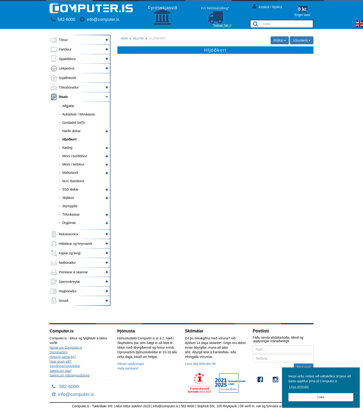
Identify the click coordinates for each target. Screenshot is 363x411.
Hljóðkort (69, 139)
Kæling (67, 148)
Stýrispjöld (69, 206)
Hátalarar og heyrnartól (75, 243)
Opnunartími (58, 352)
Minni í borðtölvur (74, 156)
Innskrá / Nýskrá (267, 6)
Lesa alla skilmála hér (200, 364)
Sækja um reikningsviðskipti (70, 375)
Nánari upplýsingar (130, 364)
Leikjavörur (67, 68)
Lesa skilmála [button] (299, 387)
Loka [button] (320, 397)
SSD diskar (70, 189)
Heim (124, 38)
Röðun (280, 40)
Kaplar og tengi (70, 253)
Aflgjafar (68, 106)
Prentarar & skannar (73, 272)
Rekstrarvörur (68, 234)
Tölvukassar (71, 214)
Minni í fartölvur (73, 164)
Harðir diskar (71, 131)
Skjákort (68, 198)
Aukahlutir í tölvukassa (78, 114)
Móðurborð (70, 173)
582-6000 (63, 19)
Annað (63, 301)
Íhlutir (63, 97)
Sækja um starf (60, 371)
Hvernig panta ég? (63, 357)
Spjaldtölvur (67, 59)
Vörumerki (301, 40)
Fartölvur (65, 49)
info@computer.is (99, 19)
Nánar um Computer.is (66, 347)
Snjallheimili (67, 78)
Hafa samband (127, 368)
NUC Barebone (73, 181)
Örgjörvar (69, 223)
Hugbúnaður (68, 291)
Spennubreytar (69, 282)
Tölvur (63, 40)
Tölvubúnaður (69, 87)
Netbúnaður (67, 262)
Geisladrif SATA (73, 122)
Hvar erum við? (61, 361)
